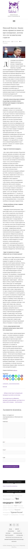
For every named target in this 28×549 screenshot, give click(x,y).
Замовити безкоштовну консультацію (14, 539)
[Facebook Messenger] (13, 379)
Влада (10, 529)
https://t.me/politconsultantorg (10, 486)
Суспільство (20, 535)
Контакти (14, 541)
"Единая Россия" (16, 512)
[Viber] (21, 376)
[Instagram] (7, 379)
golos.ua (15, 370)
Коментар (5, 421)
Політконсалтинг (14, 383)
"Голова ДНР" (6, 514)
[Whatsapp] (16, 376)
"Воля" (16, 505)
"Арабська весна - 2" (15, 514)
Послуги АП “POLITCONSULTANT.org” (14, 537)
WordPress (14, 547)
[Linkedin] (13, 376)
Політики (8, 533)
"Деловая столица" (7, 495)
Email (4, 449)
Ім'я (4, 442)
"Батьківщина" (7, 499)
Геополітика (11, 531)
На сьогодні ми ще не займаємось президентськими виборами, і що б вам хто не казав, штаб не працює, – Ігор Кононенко (14, 400)
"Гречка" (13, 499)
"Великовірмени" (6, 512)
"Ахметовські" (11, 509)
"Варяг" (12, 495)
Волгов (5, 386)
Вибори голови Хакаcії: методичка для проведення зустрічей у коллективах (12, 394)
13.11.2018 (15, 41)
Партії (18, 531)
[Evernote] (16, 379)
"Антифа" (22, 514)
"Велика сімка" (10, 505)
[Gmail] (4, 379)
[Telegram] (10, 376)
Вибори (17, 529)
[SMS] (10, 379)
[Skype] (19, 376)
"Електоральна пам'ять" (12, 507)
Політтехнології (9, 535)
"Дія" (10, 514)
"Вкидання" (17, 509)
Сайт (4, 457)
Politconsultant (7, 41)
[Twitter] (7, 376)
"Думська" (5, 505)
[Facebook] (4, 376)
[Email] (19, 379)
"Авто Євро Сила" (18, 495)
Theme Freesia (16, 545)
